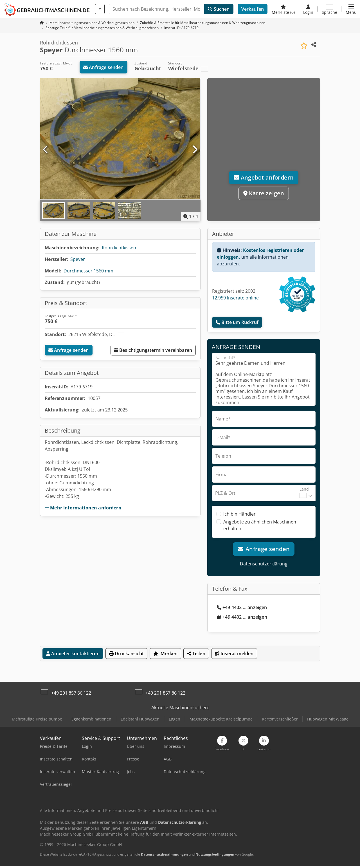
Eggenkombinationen (91, 719)
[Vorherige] (46, 150)
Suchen (219, 9)
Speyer (77, 259)
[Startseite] (42, 22)
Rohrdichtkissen (119, 248)
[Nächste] (195, 150)
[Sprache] (329, 9)
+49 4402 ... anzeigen (242, 607)
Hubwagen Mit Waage (327, 719)
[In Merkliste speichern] (304, 46)
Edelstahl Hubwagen (140, 719)
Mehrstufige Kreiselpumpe (37, 719)
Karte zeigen (263, 193)
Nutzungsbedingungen (214, 854)
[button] (351, 9)
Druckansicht (126, 653)
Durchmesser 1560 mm (88, 271)
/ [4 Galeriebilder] (190, 216)
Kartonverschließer (280, 719)
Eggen (174, 719)
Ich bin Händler (239, 514)
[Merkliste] (283, 9)
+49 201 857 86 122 (71, 693)
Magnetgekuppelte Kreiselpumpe (221, 719)
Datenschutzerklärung (263, 564)
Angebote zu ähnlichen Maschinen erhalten (259, 525)
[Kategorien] (100, 9)
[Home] (92, 22)
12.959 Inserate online (235, 298)
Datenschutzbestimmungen (164, 854)
